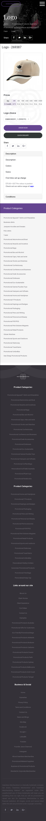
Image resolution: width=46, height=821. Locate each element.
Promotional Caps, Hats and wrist (23, 420)
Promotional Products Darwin (23, 652)
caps (32, 186)
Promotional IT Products (23, 499)
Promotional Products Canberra (23, 647)
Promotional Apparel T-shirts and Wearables (21, 27)
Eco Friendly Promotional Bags (23, 633)
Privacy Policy (23, 702)
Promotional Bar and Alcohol (23, 415)
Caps (6, 31)
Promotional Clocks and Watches (23, 424)
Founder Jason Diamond (23, 747)
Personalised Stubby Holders (23, 563)
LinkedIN (23, 737)
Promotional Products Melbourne (23, 667)
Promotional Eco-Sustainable (23, 449)
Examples (23, 618)
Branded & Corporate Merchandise (23, 771)
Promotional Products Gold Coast (23, 672)
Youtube (23, 742)
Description (11, 154)
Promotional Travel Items (23, 553)
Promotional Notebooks (23, 479)
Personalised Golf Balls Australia (23, 469)
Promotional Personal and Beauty (23, 519)
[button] (17, 119)
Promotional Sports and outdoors (23, 543)
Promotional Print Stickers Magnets (23, 533)
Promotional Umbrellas (23, 558)
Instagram (23, 751)
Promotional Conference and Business (23, 434)
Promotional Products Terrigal (23, 677)
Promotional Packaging (23, 509)
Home (6, 24)
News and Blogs (23, 717)
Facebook (23, 727)
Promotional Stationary (23, 548)
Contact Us (23, 613)
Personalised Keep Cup (23, 578)
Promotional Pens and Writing (23, 514)
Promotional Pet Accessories (23, 524)
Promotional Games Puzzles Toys (23, 454)
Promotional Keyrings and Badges (23, 504)
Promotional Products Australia (24, 24)
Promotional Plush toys (23, 474)
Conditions (10, 197)
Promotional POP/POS (23, 529)
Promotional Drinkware (23, 444)
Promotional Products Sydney (23, 662)
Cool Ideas (23, 608)
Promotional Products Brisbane (23, 642)
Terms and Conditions (23, 707)
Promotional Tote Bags (23, 573)
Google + (23, 732)
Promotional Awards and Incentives (23, 405)
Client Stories (23, 598)
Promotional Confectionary (23, 429)
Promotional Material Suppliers (23, 761)
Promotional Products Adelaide (23, 637)
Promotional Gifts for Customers (23, 628)
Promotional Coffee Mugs (23, 464)
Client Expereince (23, 603)
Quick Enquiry (11, 4)
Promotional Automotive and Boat (23, 400)
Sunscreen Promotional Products (23, 568)
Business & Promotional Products (23, 766)
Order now (23, 128)
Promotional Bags (23, 410)
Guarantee (23, 697)
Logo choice (10, 113)
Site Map (23, 722)
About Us (23, 593)
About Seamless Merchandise (23, 756)
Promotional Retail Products (23, 538)
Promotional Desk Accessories (23, 439)
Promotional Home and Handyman (23, 494)
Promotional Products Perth (23, 657)
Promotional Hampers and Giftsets (23, 459)
